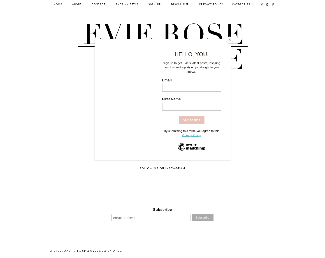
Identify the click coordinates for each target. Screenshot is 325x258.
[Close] (229, 40)
